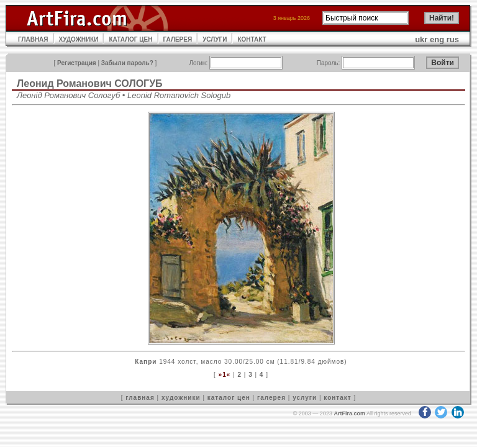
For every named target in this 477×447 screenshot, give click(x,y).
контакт (337, 397)
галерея (271, 397)
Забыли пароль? (127, 63)
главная (139, 397)
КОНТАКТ (251, 39)
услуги (305, 397)
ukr (421, 39)
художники (181, 397)
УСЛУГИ (214, 39)
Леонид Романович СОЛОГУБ (90, 83)
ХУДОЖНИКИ (79, 39)
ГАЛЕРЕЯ (178, 39)
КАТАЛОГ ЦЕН (130, 39)
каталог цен (228, 397)
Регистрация (76, 63)
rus (453, 39)
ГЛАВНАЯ (33, 39)
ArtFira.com (349, 413)
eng (437, 39)
